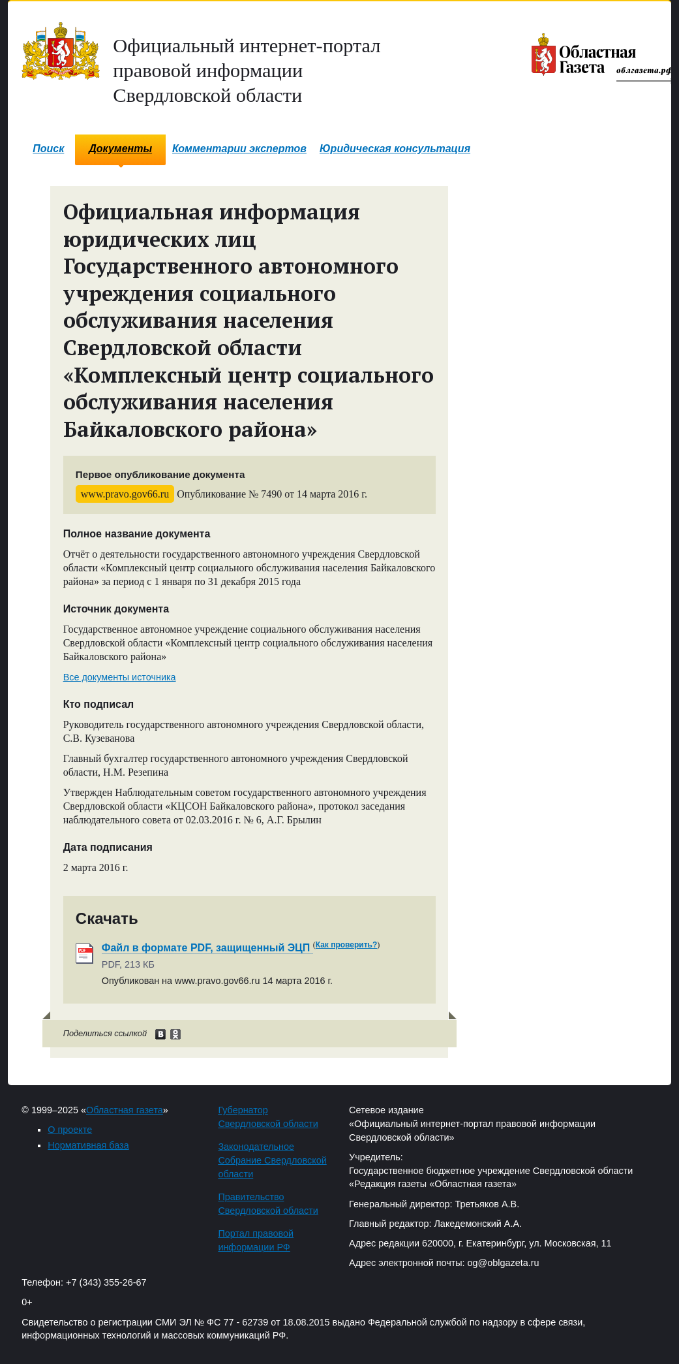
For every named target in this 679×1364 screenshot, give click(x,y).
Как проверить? (347, 944)
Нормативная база (88, 1145)
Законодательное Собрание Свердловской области (272, 1160)
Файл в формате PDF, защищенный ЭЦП (207, 947)
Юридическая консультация (395, 148)
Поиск (48, 148)
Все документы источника (119, 677)
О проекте (70, 1129)
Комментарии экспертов (239, 148)
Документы (120, 148)
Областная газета (124, 1110)
